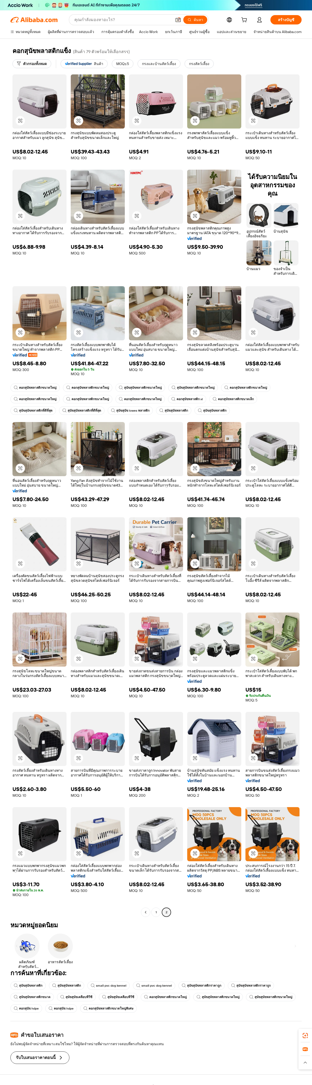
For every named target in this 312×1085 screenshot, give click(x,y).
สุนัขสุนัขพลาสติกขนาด (32, 997)
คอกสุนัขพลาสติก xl (187, 399)
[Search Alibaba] (122, 20)
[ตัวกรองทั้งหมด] (31, 63)
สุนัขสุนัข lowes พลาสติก (130, 411)
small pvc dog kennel (108, 986)
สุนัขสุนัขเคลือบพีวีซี (76, 997)
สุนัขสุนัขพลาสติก (173, 411)
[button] (178, 20)
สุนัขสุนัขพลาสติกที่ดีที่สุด (33, 411)
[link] (305, 1035)
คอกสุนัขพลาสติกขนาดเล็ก (233, 399)
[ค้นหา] (195, 20)
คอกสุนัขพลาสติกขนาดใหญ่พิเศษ (108, 1008)
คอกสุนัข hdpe (26, 1008)
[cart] (245, 20)
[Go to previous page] (145, 912)
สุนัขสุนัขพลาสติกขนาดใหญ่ (140, 388)
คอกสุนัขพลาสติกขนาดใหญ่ (35, 388)
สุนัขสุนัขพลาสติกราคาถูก (201, 986)
